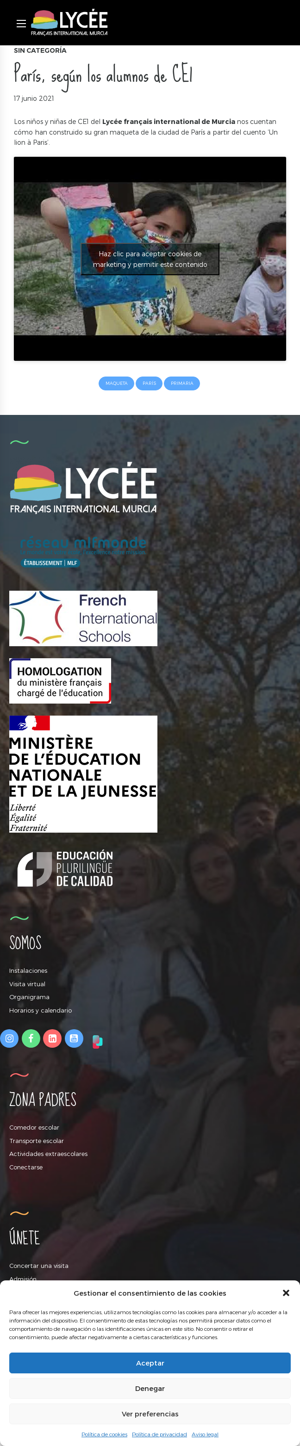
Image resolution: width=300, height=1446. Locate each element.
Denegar (150, 1388)
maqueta (117, 383)
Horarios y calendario (40, 1010)
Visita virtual (27, 984)
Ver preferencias (150, 1413)
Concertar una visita (39, 1265)
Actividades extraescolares (48, 1153)
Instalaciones (28, 970)
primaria (182, 383)
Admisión (23, 1279)
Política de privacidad (159, 1434)
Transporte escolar (36, 1140)
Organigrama (29, 997)
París (149, 383)
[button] (286, 1293)
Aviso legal (205, 1434)
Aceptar (150, 1363)
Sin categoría (40, 50)
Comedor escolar (34, 1127)
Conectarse (26, 1167)
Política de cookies (104, 1434)
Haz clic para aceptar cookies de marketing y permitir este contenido (150, 259)
